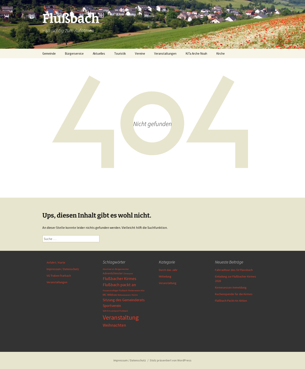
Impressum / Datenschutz (63, 269)
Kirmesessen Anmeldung (231, 287)
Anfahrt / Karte (56, 262)
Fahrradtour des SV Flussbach (234, 270)
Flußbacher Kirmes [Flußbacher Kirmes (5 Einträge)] (119, 278)
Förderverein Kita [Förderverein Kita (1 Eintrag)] (136, 290)
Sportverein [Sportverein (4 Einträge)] (112, 305)
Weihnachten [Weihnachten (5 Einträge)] (114, 325)
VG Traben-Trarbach (59, 275)
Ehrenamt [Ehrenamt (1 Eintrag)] (128, 273)
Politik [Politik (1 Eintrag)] (135, 295)
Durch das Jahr (168, 270)
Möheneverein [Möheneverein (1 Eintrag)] (124, 295)
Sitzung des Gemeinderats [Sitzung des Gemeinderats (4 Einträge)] (124, 299)
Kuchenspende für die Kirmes (233, 294)
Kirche (220, 53)
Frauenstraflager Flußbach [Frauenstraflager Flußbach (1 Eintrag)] (115, 290)
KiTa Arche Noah (196, 53)
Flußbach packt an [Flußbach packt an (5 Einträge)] (119, 284)
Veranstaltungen (165, 53)
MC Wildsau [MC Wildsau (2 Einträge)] (110, 295)
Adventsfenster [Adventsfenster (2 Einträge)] (113, 273)
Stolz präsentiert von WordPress (170, 360)
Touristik (120, 53)
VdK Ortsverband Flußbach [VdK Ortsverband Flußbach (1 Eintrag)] (115, 310)
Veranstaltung (167, 283)
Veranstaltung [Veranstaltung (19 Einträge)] (121, 317)
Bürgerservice (74, 53)
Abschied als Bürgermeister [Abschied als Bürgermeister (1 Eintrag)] (116, 269)
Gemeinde (49, 53)
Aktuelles (99, 53)
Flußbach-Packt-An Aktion (231, 300)
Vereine (140, 53)
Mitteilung (165, 276)
